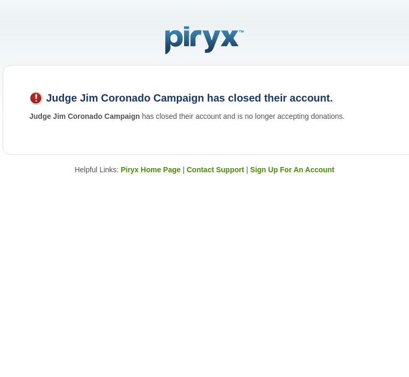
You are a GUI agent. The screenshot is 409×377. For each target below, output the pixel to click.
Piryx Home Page (150, 169)
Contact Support (215, 169)
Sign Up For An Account (292, 169)
